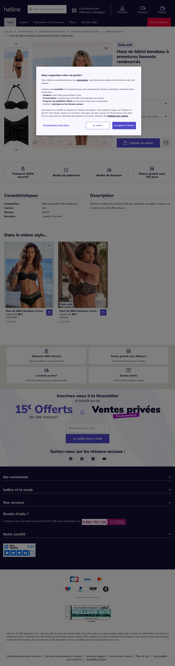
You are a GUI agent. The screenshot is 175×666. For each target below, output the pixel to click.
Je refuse (97, 125)
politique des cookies (118, 116)
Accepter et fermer (124, 125)
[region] (88, 101)
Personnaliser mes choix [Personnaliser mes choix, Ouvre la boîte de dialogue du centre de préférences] (56, 125)
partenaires (82, 80)
